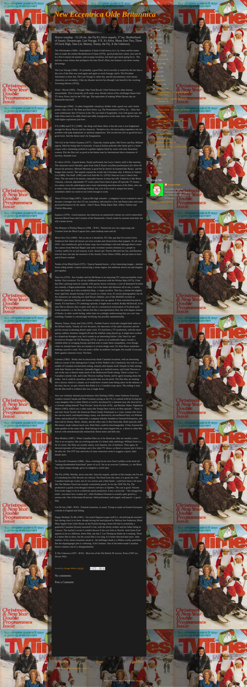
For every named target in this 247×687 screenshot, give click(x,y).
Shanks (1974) (162, 116)
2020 (156, 39)
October (160, 55)
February (160, 88)
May (158, 76)
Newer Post (62, 661)
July (158, 67)
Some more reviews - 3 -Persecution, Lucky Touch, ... (171, 147)
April (158, 80)
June (158, 72)
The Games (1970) (164, 134)
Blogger (139, 680)
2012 (156, 172)
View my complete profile (161, 202)
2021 (156, 35)
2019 (156, 43)
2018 (156, 47)
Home (99, 661)
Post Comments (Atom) (76, 668)
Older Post (137, 661)
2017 (156, 159)
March (159, 84)
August (159, 63)
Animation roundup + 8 (166, 105)
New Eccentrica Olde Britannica (105, 14)
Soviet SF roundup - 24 (166, 142)
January (159, 154)
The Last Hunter (163, 138)
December (161, 51)
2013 (156, 168)
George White (174, 184)
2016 (156, 163)
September (161, 59)
